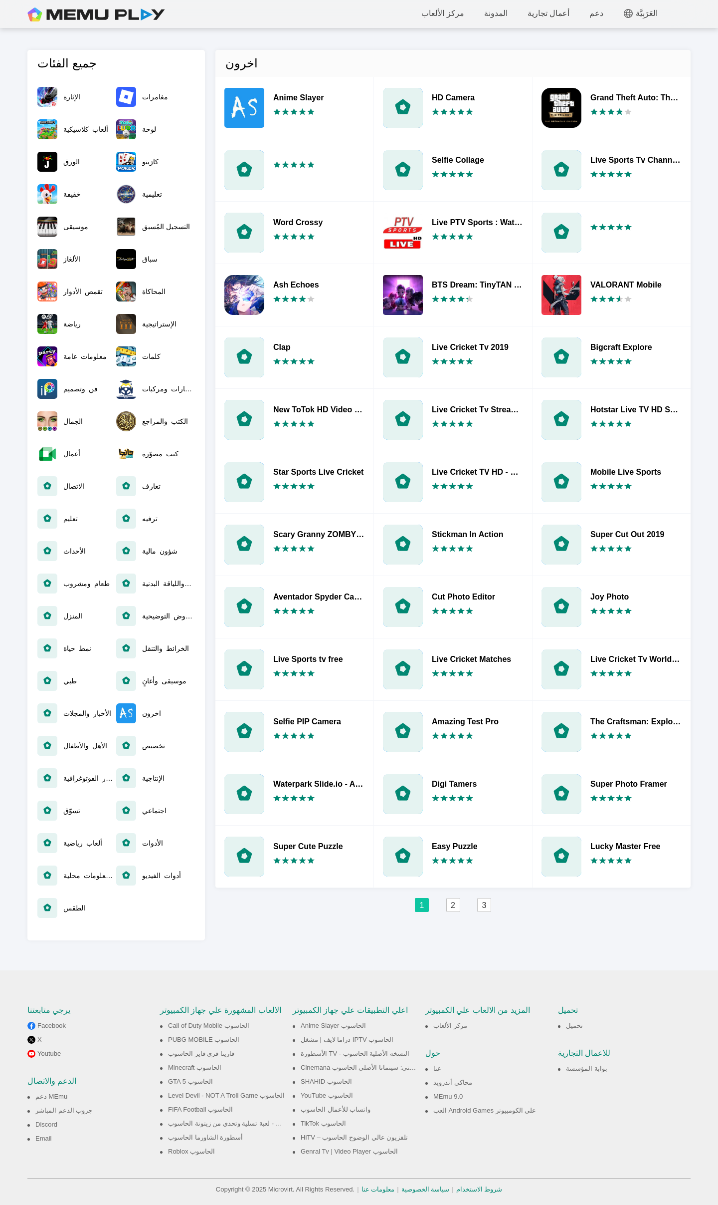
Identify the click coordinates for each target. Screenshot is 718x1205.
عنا (437, 1068)
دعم (596, 13)
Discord (46, 1124)
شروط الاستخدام (479, 1189)
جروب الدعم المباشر (63, 1110)
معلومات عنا (378, 1189)
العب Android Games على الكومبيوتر (484, 1110)
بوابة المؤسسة (586, 1068)
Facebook (51, 1025)
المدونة (496, 13)
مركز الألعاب (442, 13)
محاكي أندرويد (452, 1082)
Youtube (49, 1053)
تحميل (574, 1025)
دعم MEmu (51, 1096)
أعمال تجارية (548, 13)
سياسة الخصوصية (425, 1189)
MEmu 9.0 (448, 1096)
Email (43, 1138)
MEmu (96, 15)
